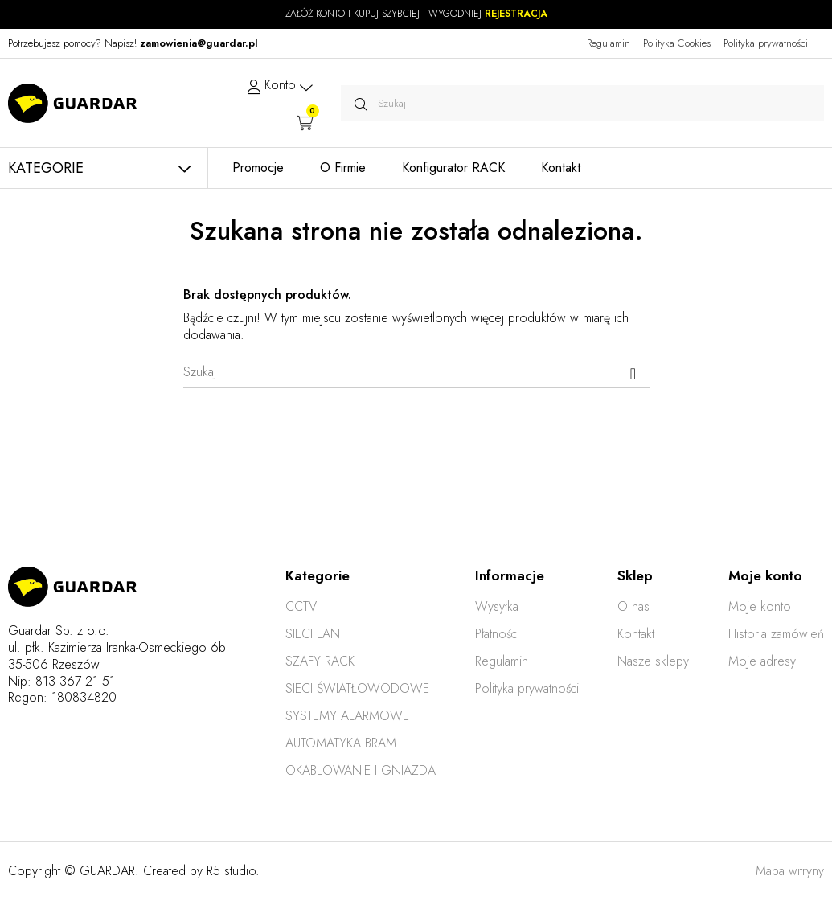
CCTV (301, 606)
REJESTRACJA (516, 13)
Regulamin (608, 43)
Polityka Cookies (677, 43)
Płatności (497, 634)
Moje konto (759, 606)
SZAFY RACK (320, 661)
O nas (633, 606)
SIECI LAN (312, 634)
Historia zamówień (776, 634)
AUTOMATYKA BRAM (340, 743)
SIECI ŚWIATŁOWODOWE (357, 688)
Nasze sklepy (653, 661)
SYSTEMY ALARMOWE (347, 715)
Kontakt (635, 634)
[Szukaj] (416, 372)
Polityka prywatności (765, 43)
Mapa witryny (790, 871)
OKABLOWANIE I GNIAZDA (360, 770)
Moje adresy (762, 661)
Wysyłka (496, 606)
